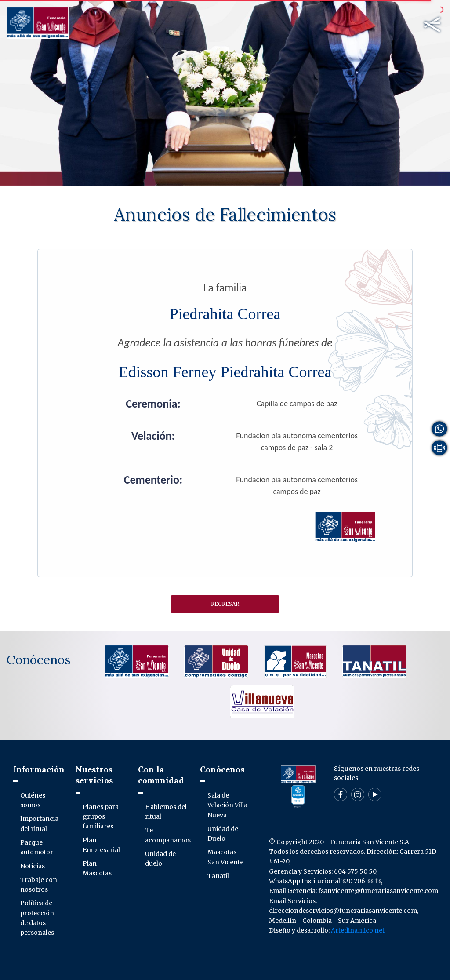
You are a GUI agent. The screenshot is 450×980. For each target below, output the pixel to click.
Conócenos (38, 660)
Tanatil (218, 876)
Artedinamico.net (358, 930)
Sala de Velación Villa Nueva (227, 805)
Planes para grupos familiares (101, 817)
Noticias (32, 866)
